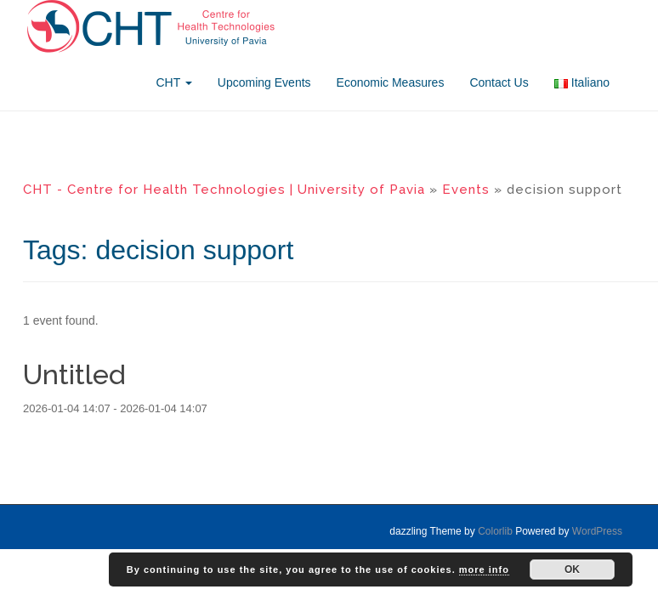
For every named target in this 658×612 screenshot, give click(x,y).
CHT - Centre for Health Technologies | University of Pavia (224, 189)
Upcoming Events (264, 82)
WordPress (597, 531)
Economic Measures (391, 82)
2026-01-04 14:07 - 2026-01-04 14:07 (115, 408)
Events (466, 189)
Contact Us (498, 82)
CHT (173, 82)
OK (572, 569)
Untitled (74, 374)
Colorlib (495, 531)
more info (484, 569)
